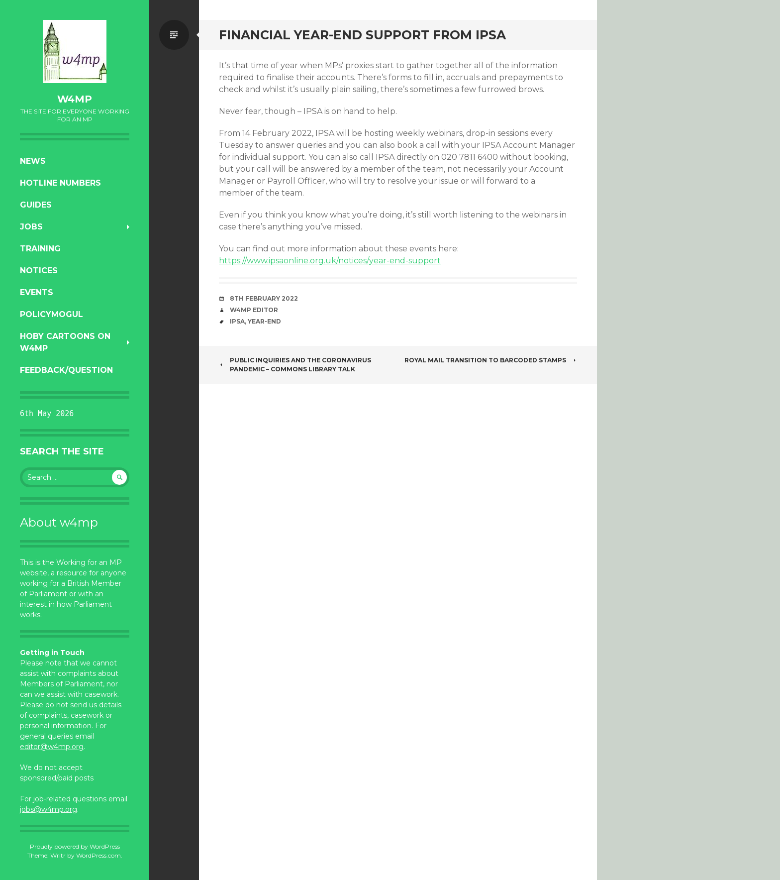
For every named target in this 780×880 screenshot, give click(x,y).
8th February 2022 (264, 298)
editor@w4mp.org (52, 746)
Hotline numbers (60, 183)
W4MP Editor (254, 310)
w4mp (74, 99)
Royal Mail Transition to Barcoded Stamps (490, 360)
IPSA (237, 321)
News (33, 161)
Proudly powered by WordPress (75, 846)
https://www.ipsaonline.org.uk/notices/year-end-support (330, 260)
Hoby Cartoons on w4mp (65, 342)
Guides (36, 205)
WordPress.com (98, 855)
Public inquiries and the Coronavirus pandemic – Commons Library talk (295, 364)
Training (40, 248)
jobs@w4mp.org (48, 809)
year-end (264, 321)
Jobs (31, 226)
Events (36, 292)
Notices (39, 270)
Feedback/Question (66, 370)
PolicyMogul (51, 314)
